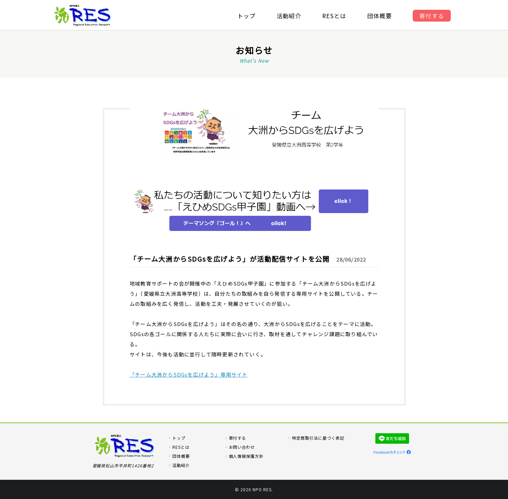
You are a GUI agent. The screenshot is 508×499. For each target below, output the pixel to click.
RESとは (334, 15)
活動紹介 (289, 15)
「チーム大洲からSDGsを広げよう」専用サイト (189, 374)
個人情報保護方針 (246, 456)
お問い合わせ (242, 447)
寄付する (433, 15)
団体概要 (381, 15)
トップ (245, 15)
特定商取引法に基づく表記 (318, 438)
